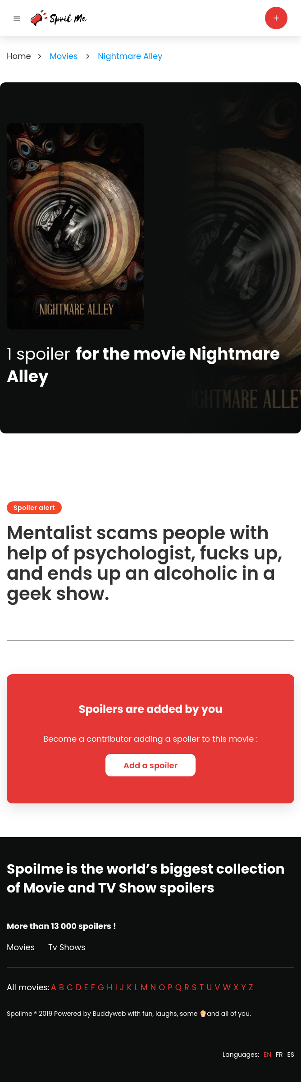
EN (267, 1054)
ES (290, 1054)
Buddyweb (109, 1013)
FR (279, 1054)
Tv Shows (66, 947)
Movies (21, 947)
